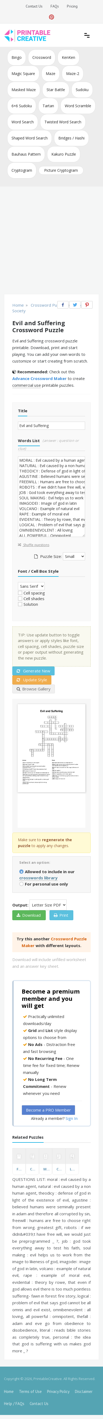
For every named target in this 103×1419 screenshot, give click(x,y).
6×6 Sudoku (22, 105)
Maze (50, 73)
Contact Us (34, 6)
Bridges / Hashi (71, 138)
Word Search (23, 121)
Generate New (33, 670)
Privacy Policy (58, 1391)
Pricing (72, 6)
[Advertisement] (51, 241)
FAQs (55, 6)
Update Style (32, 679)
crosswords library (38, 877)
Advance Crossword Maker (39, 378)
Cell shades (34, 598)
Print (61, 915)
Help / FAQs (14, 1403)
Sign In (72, 1118)
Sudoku (82, 89)
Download (29, 915)
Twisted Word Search (62, 121)
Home (9, 1391)
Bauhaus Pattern (26, 154)
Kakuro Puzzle (63, 154)
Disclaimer (84, 1391)
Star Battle (56, 89)
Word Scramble (78, 105)
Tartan (48, 105)
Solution (31, 604)
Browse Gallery (34, 688)
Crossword (41, 57)
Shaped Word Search (30, 138)
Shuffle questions (33, 545)
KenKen (68, 57)
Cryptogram (22, 170)
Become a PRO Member (48, 1110)
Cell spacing (34, 593)
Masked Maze (24, 89)
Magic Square (23, 73)
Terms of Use (30, 1391)
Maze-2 (72, 73)
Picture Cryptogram (61, 170)
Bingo (17, 57)
